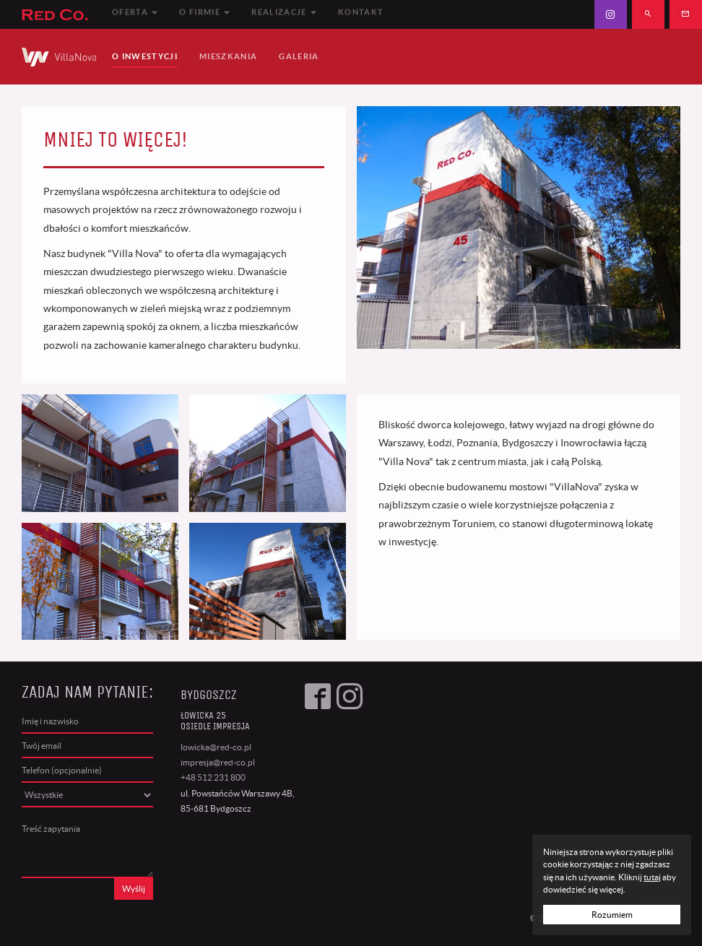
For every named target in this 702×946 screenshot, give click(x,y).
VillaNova (59, 57)
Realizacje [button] (283, 13)
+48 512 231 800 (213, 777)
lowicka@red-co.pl (216, 747)
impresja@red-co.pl (218, 762)
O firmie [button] (204, 13)
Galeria (298, 56)
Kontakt (361, 13)
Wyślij (133, 888)
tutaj (652, 877)
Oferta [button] (134, 13)
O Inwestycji (145, 56)
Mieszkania (228, 56)
